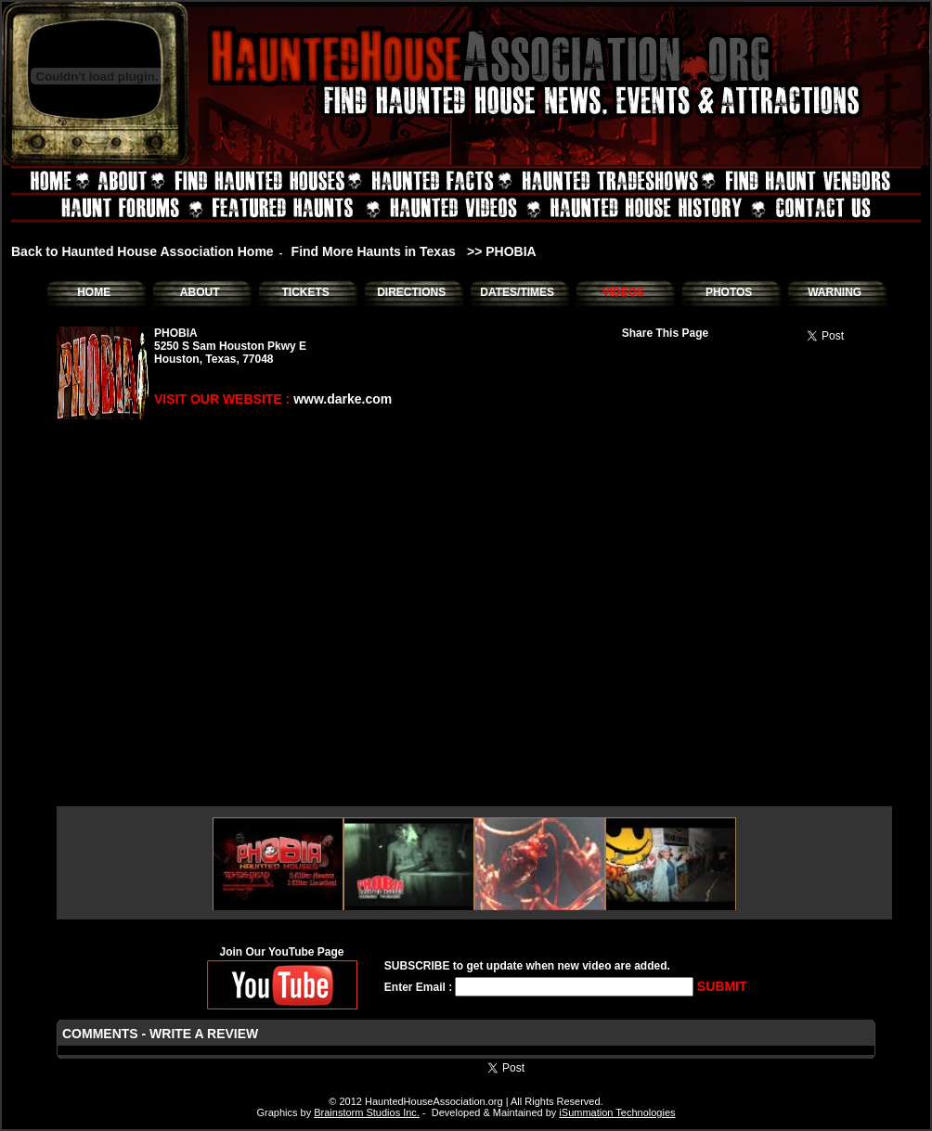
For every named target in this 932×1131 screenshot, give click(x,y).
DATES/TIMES (517, 292)
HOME (93, 292)
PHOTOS (728, 292)
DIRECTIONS (411, 292)
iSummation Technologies (617, 1112)
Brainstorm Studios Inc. (367, 1112)
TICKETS (305, 292)
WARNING (834, 292)
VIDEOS (622, 292)
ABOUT (200, 292)
